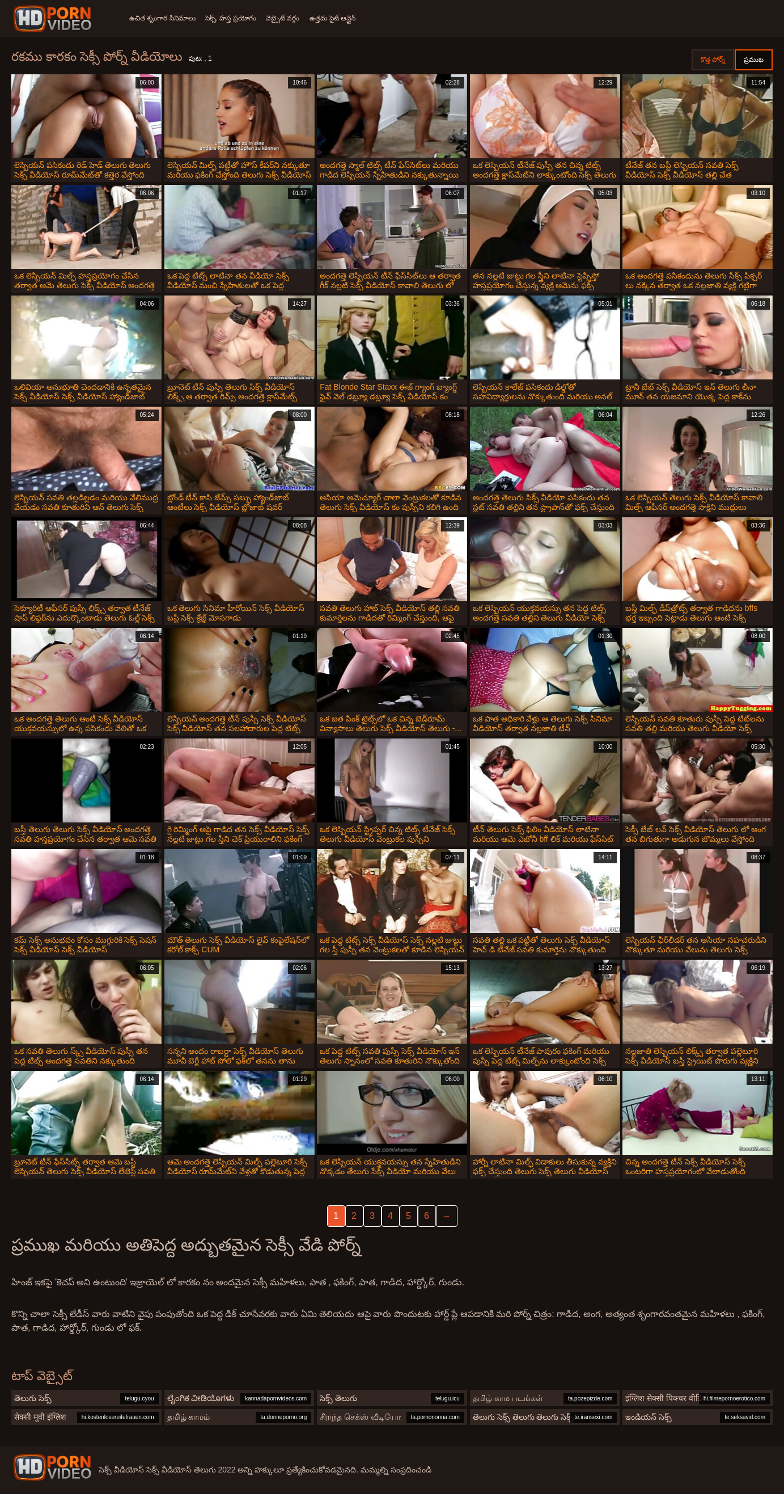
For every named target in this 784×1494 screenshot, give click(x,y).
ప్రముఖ (754, 60)
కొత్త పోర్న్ (713, 60)
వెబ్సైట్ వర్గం (290, 18)
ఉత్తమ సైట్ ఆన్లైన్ (344, 18)
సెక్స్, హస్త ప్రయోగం (234, 18)
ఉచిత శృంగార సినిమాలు (162, 18)
